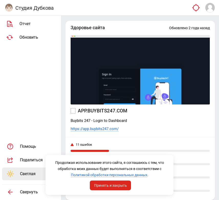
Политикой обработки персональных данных (109, 175)
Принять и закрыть (110, 185)
